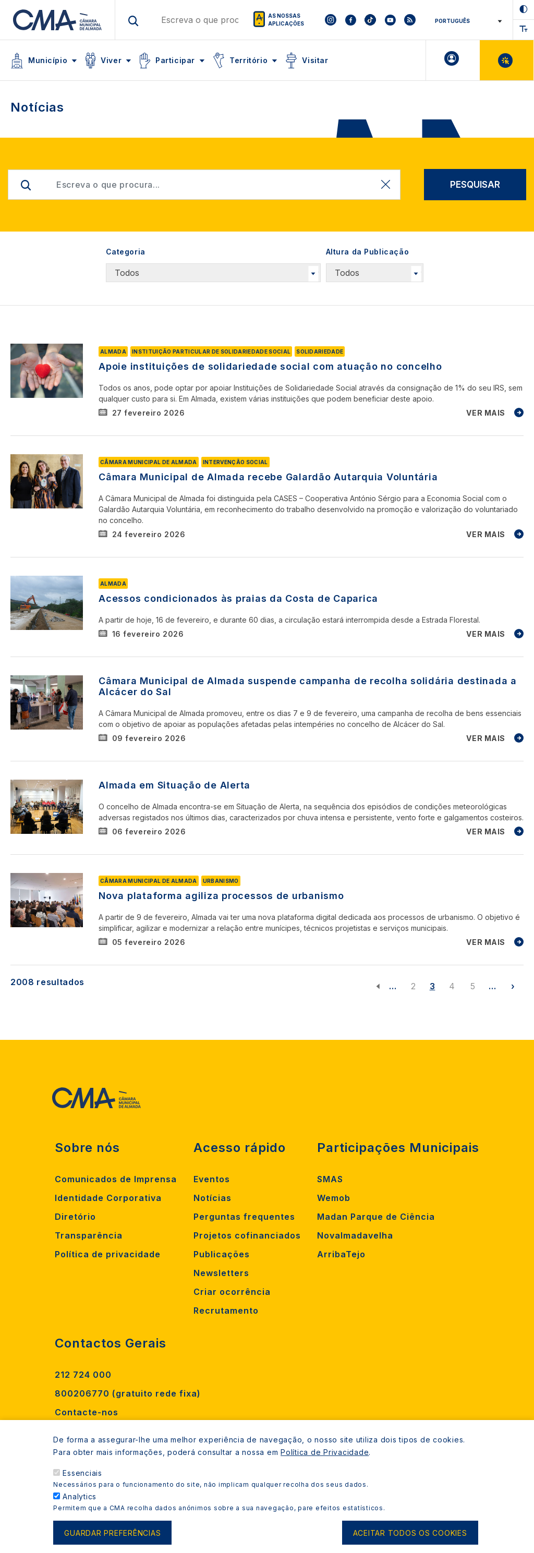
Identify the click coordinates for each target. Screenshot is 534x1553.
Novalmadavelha (355, 1235)
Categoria (125, 251)
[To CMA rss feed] (410, 20)
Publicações (221, 1254)
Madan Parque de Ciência (376, 1216)
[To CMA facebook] (350, 20)
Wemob (333, 1198)
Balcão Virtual (506, 60)
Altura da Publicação (367, 251)
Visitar (315, 60)
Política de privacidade (108, 1254)
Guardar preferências (112, 1540)
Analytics (79, 1504)
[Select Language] (465, 21)
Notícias (212, 1198)
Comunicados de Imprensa (116, 1179)
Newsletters (221, 1273)
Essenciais (82, 1480)
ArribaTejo (341, 1254)
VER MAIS (485, 412)
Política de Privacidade (325, 1459)
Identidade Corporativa (108, 1198)
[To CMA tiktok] (370, 20)
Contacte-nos (86, 1412)
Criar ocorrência (232, 1292)
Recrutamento (226, 1310)
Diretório (75, 1216)
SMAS (330, 1179)
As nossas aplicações (286, 20)
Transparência (89, 1235)
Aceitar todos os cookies (410, 1540)
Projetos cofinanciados (247, 1235)
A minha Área (453, 60)
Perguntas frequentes (244, 1216)
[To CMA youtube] (390, 20)
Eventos (211, 1179)
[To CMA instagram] (330, 20)
